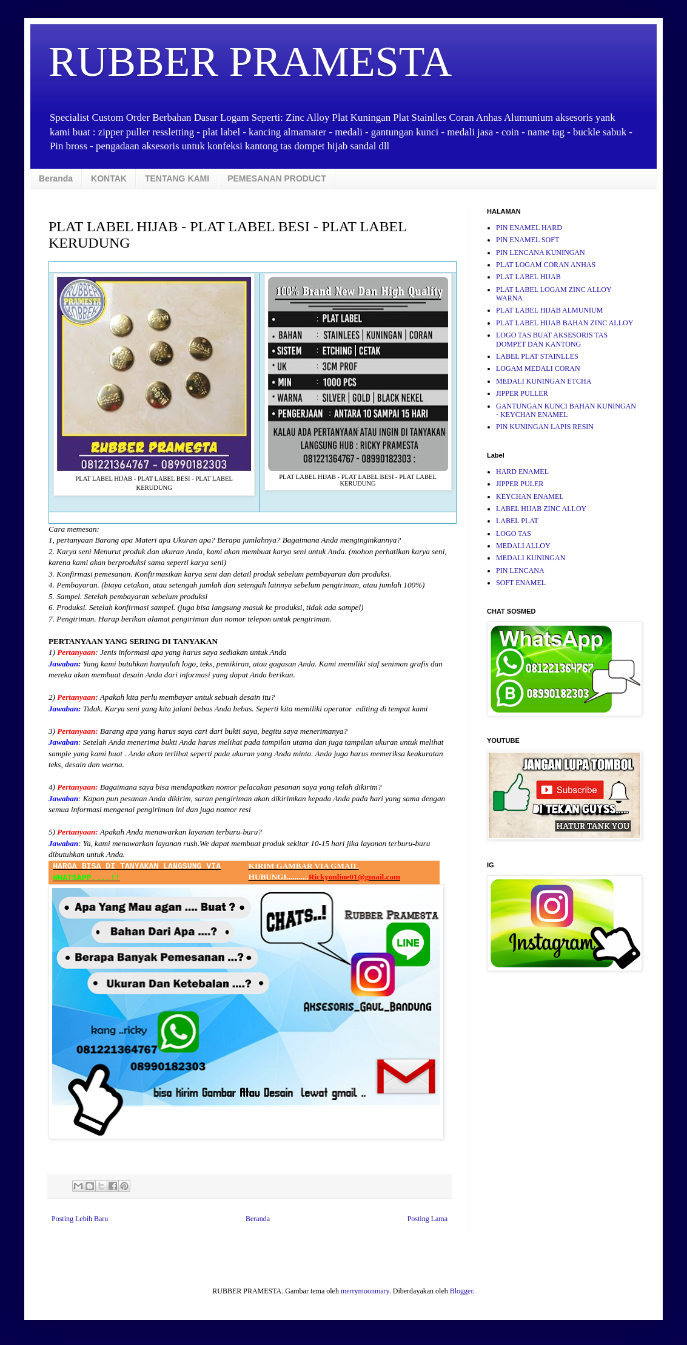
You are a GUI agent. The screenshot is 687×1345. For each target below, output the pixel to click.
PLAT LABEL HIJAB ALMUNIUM (549, 310)
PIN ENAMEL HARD (529, 227)
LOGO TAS (513, 533)
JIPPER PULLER (522, 393)
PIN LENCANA (520, 570)
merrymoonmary (365, 1291)
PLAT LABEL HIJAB (528, 277)
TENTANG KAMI (177, 178)
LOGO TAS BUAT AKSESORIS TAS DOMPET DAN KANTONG (552, 339)
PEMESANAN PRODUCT (276, 178)
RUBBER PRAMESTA (250, 61)
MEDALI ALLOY (523, 545)
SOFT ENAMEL (521, 582)
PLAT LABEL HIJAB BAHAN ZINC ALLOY (564, 323)
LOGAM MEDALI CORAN (538, 368)
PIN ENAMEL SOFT (527, 239)
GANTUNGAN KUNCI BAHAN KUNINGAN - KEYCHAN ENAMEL (566, 410)
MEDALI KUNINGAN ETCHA (543, 381)
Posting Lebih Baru (80, 1219)
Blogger (461, 1291)
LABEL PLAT (517, 521)
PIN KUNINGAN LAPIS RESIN (545, 426)
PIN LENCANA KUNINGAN (540, 252)
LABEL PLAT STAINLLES (537, 356)
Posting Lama (427, 1219)
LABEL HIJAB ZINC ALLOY (541, 508)
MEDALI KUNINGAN (530, 558)
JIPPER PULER (519, 483)
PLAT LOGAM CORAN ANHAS (545, 264)
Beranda (56, 178)
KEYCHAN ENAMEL (530, 496)
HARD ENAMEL (522, 471)
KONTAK (109, 178)
